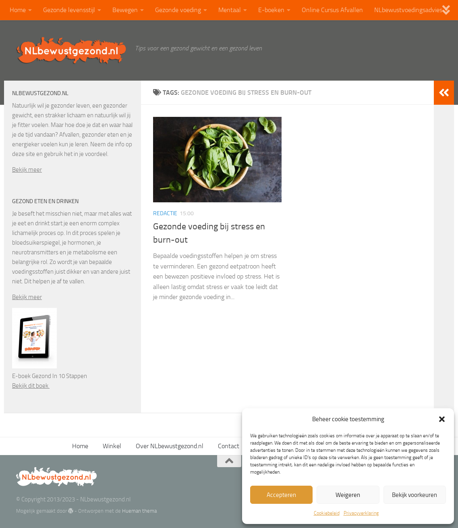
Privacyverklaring (361, 513)
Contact (228, 446)
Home (18, 10)
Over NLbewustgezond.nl (169, 446)
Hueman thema (139, 511)
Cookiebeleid (327, 513)
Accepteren (281, 495)
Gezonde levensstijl (69, 10)
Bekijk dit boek (31, 385)
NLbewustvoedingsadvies (408, 10)
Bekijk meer (27, 169)
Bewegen (125, 10)
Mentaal (229, 10)
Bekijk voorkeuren (414, 495)
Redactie (165, 213)
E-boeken (271, 10)
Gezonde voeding (178, 10)
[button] (442, 419)
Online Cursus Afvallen (332, 10)
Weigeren (348, 495)
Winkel (112, 446)
